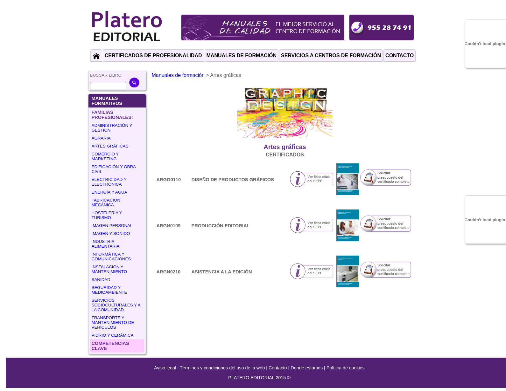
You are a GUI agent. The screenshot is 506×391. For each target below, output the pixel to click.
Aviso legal (165, 367)
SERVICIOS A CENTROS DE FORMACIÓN (331, 55)
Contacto (278, 367)
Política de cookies (346, 367)
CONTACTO (399, 55)
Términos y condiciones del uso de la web (222, 367)
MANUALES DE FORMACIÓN (242, 55)
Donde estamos (307, 367)
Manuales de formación (178, 75)
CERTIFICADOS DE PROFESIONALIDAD (153, 55)
